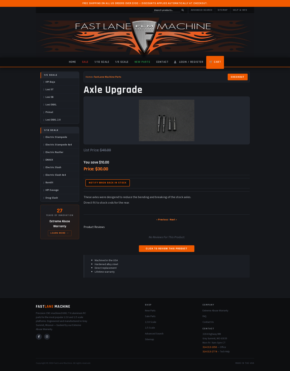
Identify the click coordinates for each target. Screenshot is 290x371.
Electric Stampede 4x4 (58, 145)
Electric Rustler (54, 152)
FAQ (204, 316)
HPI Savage (52, 190)
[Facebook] (39, 337)
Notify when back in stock (108, 182)
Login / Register (191, 62)
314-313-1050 (210, 347)
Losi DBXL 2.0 (52, 120)
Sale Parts (150, 316)
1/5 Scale (122, 62)
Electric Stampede (56, 137)
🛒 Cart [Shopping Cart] (215, 62)
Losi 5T (49, 89)
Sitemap (223, 9)
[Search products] (166, 10)
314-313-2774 (210, 351)
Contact (162, 62)
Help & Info (240, 9)
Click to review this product (166, 248)
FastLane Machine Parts (107, 77)
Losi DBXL (51, 105)
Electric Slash (53, 167)
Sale (85, 62)
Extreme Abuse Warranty (215, 310)
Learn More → (59, 233)
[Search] (182, 10)
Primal (49, 112)
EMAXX (49, 160)
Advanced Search (202, 9)
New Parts (142, 62)
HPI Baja (50, 82)
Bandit (49, 182)
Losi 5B (49, 97)
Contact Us (208, 322)
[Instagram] (47, 337)
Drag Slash (51, 198)
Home (72, 62)
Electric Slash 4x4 (55, 175)
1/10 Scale (102, 62)
